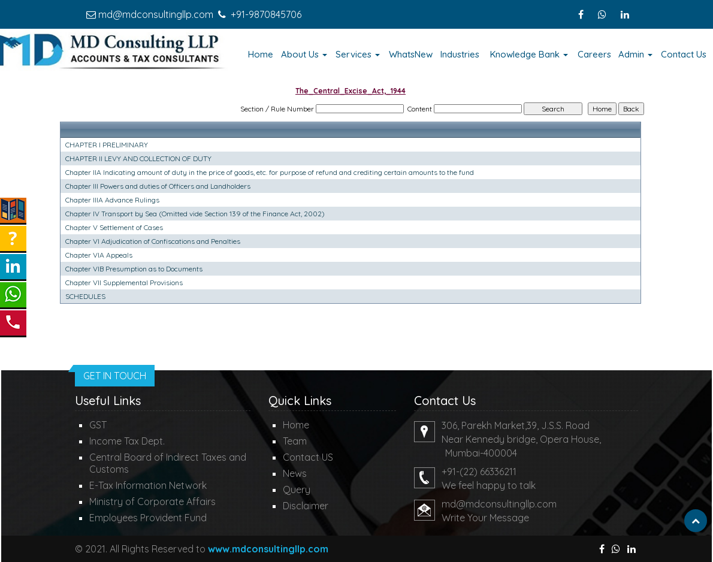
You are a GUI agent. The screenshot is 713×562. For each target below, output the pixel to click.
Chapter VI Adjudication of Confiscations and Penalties (152, 241)
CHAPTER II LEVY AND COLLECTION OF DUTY (138, 158)
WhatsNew (411, 54)
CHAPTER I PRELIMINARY (106, 144)
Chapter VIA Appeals (98, 254)
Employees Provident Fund (148, 518)
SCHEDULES (85, 296)
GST (98, 425)
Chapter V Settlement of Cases (114, 227)
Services (358, 54)
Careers (594, 54)
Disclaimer (305, 506)
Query (296, 489)
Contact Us (683, 54)
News (295, 473)
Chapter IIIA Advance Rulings (112, 199)
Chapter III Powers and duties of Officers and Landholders (157, 186)
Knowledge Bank (529, 54)
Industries (459, 54)
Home (260, 54)
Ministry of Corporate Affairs (152, 501)
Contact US (308, 457)
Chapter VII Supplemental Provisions (124, 282)
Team (295, 441)
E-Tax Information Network (148, 485)
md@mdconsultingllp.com (155, 14)
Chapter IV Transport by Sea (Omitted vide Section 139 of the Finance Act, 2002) (195, 213)
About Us (304, 54)
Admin (635, 54)
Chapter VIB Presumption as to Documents (134, 268)
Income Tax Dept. (127, 441)
